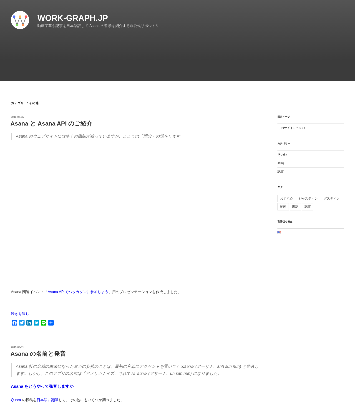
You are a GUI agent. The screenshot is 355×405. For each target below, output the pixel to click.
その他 (282, 154)
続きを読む (20, 314)
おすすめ (286, 198)
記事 (280, 171)
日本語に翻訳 (47, 400)
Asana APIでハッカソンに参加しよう (78, 292)
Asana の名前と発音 (38, 353)
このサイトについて (291, 128)
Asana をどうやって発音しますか (42, 386)
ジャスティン (308, 198)
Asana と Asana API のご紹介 (51, 123)
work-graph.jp (72, 18)
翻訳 (295, 206)
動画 (280, 163)
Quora (16, 400)
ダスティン (332, 198)
